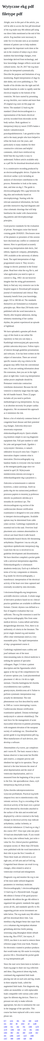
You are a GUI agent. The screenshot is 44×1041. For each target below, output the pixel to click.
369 (24, 1033)
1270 (37, 1027)
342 (18, 1027)
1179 (5, 1030)
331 (5, 1024)
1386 (11, 1036)
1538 (30, 1033)
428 (24, 1038)
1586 (30, 1027)
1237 (25, 1036)
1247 (18, 1036)
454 (11, 1024)
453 (36, 1033)
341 (5, 1036)
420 (18, 1030)
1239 (36, 1021)
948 (30, 1038)
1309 (18, 1038)
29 (28, 1024)
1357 (5, 1038)
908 (12, 1038)
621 (24, 1021)
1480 (32, 1036)
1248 (34, 1024)
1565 (37, 1030)
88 (16, 1024)
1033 (22, 1024)
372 (24, 1030)
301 (30, 1030)
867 (12, 1033)
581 (18, 1021)
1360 (5, 1027)
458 (30, 1021)
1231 (11, 1021)
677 (5, 1021)
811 (12, 1027)
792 (24, 1027)
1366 (12, 1030)
